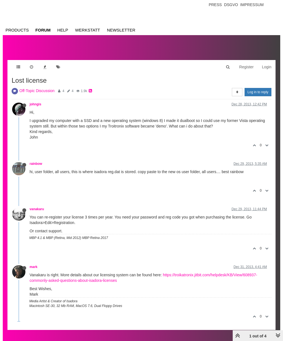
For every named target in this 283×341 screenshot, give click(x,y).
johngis (35, 104)
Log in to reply (258, 92)
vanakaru (37, 209)
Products (17, 30)
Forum (43, 30)
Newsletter (121, 30)
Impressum (252, 4)
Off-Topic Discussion (36, 90)
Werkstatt (87, 30)
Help (62, 30)
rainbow (36, 164)
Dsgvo (231, 4)
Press (215, 4)
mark (33, 267)
